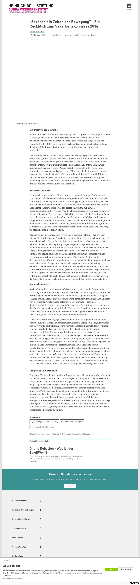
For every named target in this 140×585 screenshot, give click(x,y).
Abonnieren (70, 486)
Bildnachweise (33, 123)
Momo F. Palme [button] (37, 32)
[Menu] (129, 6)
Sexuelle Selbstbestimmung (42, 427)
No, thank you (126, 569)
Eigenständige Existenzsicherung (44, 422)
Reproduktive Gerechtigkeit (72, 422)
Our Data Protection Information (12, 579)
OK (111, 569)
